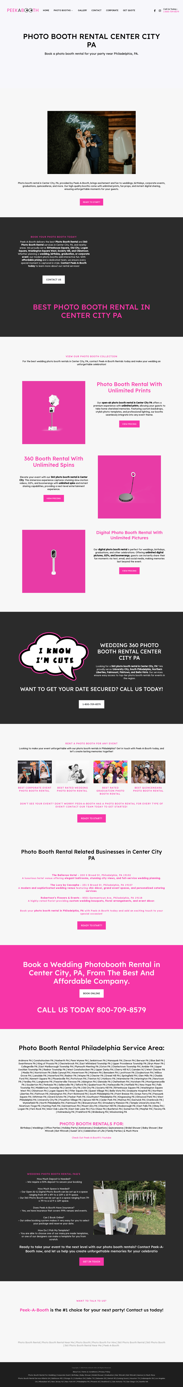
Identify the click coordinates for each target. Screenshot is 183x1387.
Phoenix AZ (95, 1382)
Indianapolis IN (147, 1378)
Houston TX (135, 1378)
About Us (76, 1372)
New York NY (70, 1382)
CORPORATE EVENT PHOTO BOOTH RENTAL (35, 789)
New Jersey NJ (57, 1382)
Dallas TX (90, 1378)
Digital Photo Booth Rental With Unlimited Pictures (129, 535)
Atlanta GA (45, 1378)
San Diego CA (132, 1382)
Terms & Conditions (89, 1372)
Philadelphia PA (83, 1382)
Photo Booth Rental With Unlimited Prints (129, 387)
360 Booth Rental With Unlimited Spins (53, 461)
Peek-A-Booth (34, 1310)
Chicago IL (68, 1378)
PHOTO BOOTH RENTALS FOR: (92, 1123)
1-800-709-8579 (171, 11)
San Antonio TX (118, 1382)
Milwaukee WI (44, 1382)
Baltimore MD (56, 1378)
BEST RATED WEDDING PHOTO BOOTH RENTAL (72, 789)
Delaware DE (101, 1378)
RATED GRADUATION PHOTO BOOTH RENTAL (110, 790)
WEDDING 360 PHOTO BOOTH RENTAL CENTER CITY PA (129, 651)
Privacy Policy (104, 1372)
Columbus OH (79, 1378)
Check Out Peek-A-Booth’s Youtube (91, 1137)
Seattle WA (143, 1382)
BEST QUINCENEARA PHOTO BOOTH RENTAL (148, 789)
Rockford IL (106, 1382)
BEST (22, 787)
